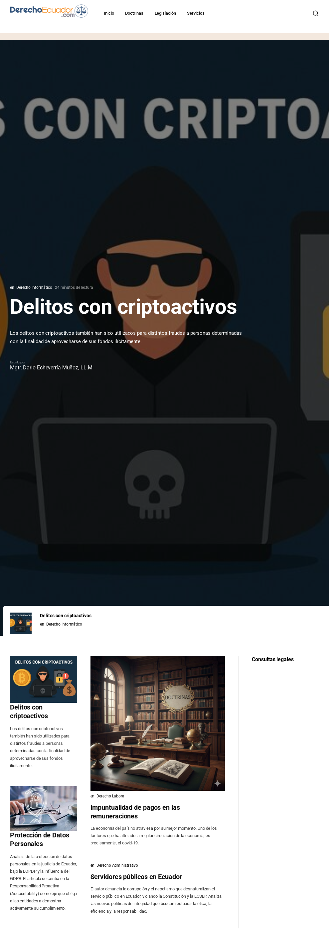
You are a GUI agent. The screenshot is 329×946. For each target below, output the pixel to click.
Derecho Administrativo (117, 865)
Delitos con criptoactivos (29, 711)
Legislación (167, 13)
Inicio (110, 13)
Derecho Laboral (110, 796)
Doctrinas (136, 13)
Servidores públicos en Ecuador (136, 877)
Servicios (197, 13)
